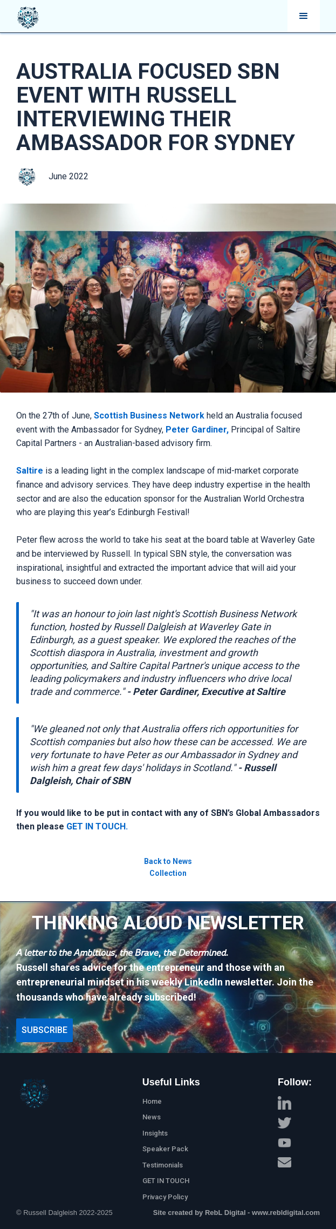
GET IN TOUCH (165, 1181)
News (151, 1117)
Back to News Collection (168, 867)
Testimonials (162, 1165)
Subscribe (44, 1030)
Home (152, 1101)
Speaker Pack (165, 1149)
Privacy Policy (165, 1197)
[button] (303, 16)
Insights (155, 1133)
